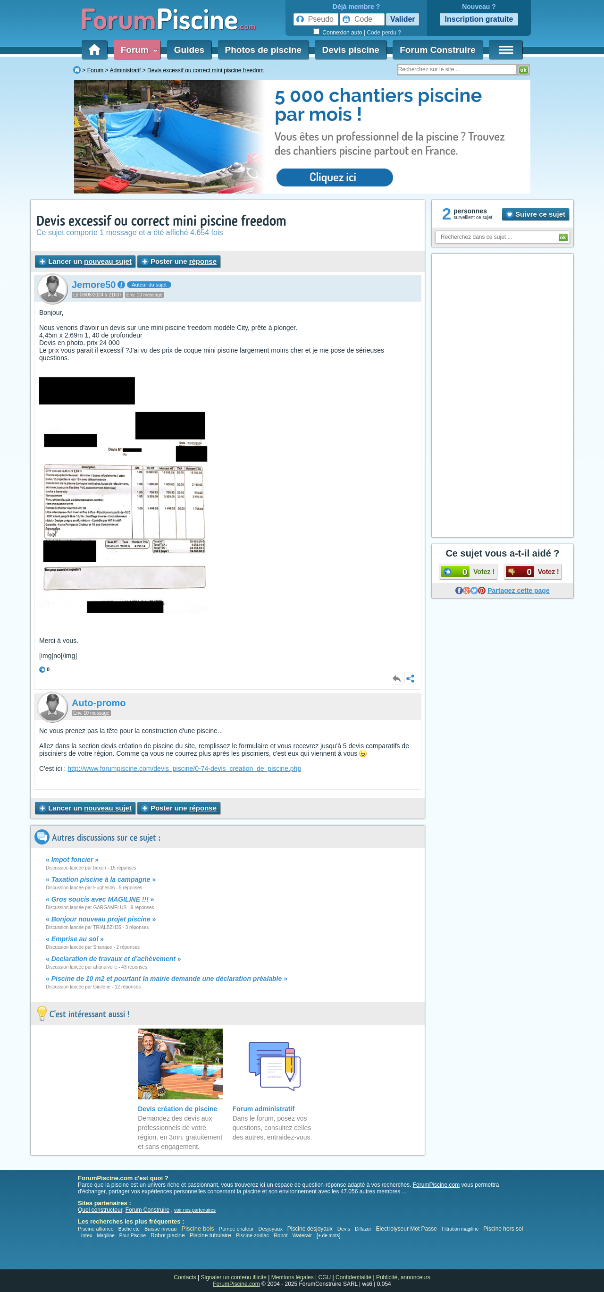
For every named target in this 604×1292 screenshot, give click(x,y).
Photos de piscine (263, 50)
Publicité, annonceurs (403, 1277)
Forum (137, 50)
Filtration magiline (460, 1229)
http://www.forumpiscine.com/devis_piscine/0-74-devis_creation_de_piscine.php (184, 768)
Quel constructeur (100, 1210)
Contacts (185, 1277)
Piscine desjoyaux (310, 1228)
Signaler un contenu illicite (234, 1277)
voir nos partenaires (195, 1210)
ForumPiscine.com (436, 1185)
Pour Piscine (132, 1235)
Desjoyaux (271, 1229)
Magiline (106, 1235)
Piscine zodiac (252, 1235)
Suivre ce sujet (535, 214)
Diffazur (363, 1229)
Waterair (302, 1235)
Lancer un (85, 261)
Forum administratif (263, 1109)
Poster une (179, 261)
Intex (86, 1235)
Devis (344, 1229)
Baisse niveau (160, 1229)
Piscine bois (197, 1228)
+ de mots (328, 1235)
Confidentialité (353, 1277)
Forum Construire (437, 50)
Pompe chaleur (237, 1229)
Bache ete (129, 1229)
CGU (325, 1277)
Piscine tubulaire (210, 1235)
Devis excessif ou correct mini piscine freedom (161, 221)
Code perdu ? (384, 32)
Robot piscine (168, 1235)
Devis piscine (350, 50)
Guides (189, 50)
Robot (280, 1235)
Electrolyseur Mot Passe (406, 1228)
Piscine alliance (96, 1229)
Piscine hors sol (503, 1228)
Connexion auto (342, 32)
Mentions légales (292, 1277)
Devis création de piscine (177, 1109)
